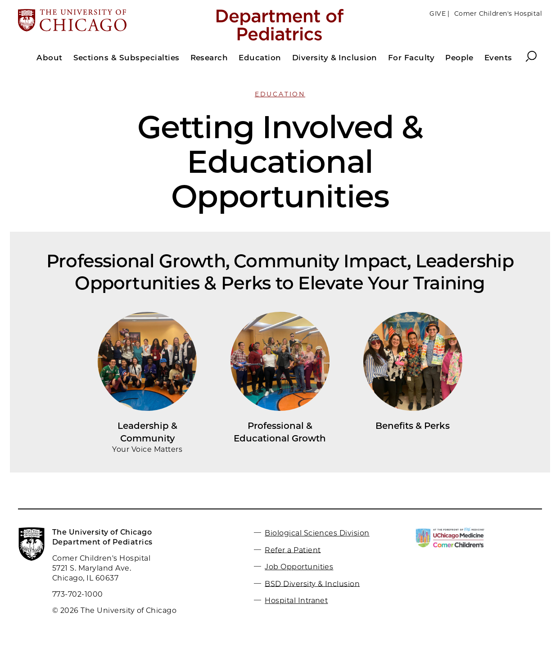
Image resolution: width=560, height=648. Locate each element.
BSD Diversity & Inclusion (312, 583)
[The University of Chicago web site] (104, 21)
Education (280, 94)
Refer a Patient (293, 549)
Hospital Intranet (296, 600)
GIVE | (439, 13)
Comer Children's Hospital (498, 13)
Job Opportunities (299, 566)
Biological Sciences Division (317, 533)
